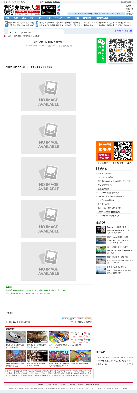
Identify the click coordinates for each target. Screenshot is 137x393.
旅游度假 (127, 25)
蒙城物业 (93, 25)
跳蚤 (24, 18)
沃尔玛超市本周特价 (106, 200)
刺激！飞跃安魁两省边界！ (117, 267)
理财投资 (76, 25)
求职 (14, 23)
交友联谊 (85, 23)
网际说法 (59, 25)
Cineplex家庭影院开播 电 (116, 227)
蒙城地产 (129, 14)
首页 (8, 18)
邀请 (74, 318)
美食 (103, 13)
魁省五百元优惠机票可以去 (117, 237)
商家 (77, 18)
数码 (27, 23)
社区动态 (59, 18)
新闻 (16, 18)
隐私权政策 (52, 384)
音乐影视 (119, 23)
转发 (66, 318)
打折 (12, 313)
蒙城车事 (51, 23)
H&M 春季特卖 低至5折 (21, 322)
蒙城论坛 (129, 11)
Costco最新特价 (76, 345)
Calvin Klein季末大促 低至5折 (110, 208)
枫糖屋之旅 (102, 364)
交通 (108, 13)
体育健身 (93, 23)
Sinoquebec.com (92, 384)
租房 (74, 13)
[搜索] (35, 32)
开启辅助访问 (132, 2)
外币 (10, 25)
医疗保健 (127, 23)
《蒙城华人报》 (102, 18)
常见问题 (129, 9)
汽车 (23, 23)
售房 (79, 13)
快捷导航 (125, 2)
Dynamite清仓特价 (105, 177)
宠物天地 (76, 23)
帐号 (5, 2)
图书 (14, 25)
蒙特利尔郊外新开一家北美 (117, 247)
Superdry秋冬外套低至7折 (108, 216)
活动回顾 (26, 36)
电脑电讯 (68, 23)
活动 (94, 13)
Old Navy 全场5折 (85, 322)
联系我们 (129, 6)
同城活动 (119, 25)
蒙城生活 (17, 36)
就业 (89, 13)
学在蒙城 (42, 25)
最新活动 (100, 222)
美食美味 (59, 23)
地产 (69, 18)
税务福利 (102, 25)
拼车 (27, 25)
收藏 (89, 318)
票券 (19, 25)
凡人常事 (110, 23)
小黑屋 (80, 384)
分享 (81, 318)
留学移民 (68, 25)
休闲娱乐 (102, 23)
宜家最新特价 (103, 189)
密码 (23, 2)
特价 (48, 18)
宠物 (23, 25)
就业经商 (85, 25)
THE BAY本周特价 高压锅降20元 (111, 196)
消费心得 (42, 23)
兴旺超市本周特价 (105, 204)
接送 (118, 13)
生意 (84, 13)
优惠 (99, 13)
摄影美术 (110, 25)
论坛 (32, 18)
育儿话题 (51, 25)
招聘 (10, 23)
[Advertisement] (96, 8)
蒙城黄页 (87, 18)
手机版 (72, 384)
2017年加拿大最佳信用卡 (79, 364)
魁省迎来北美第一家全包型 (117, 257)
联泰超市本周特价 (105, 173)
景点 (113, 13)
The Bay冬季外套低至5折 (108, 193)
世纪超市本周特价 (105, 185)
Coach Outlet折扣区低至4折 (109, 212)
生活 (40, 18)
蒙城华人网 (5, 36)
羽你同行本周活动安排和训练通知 (112, 357)
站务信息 (63, 384)
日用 (19, 23)
